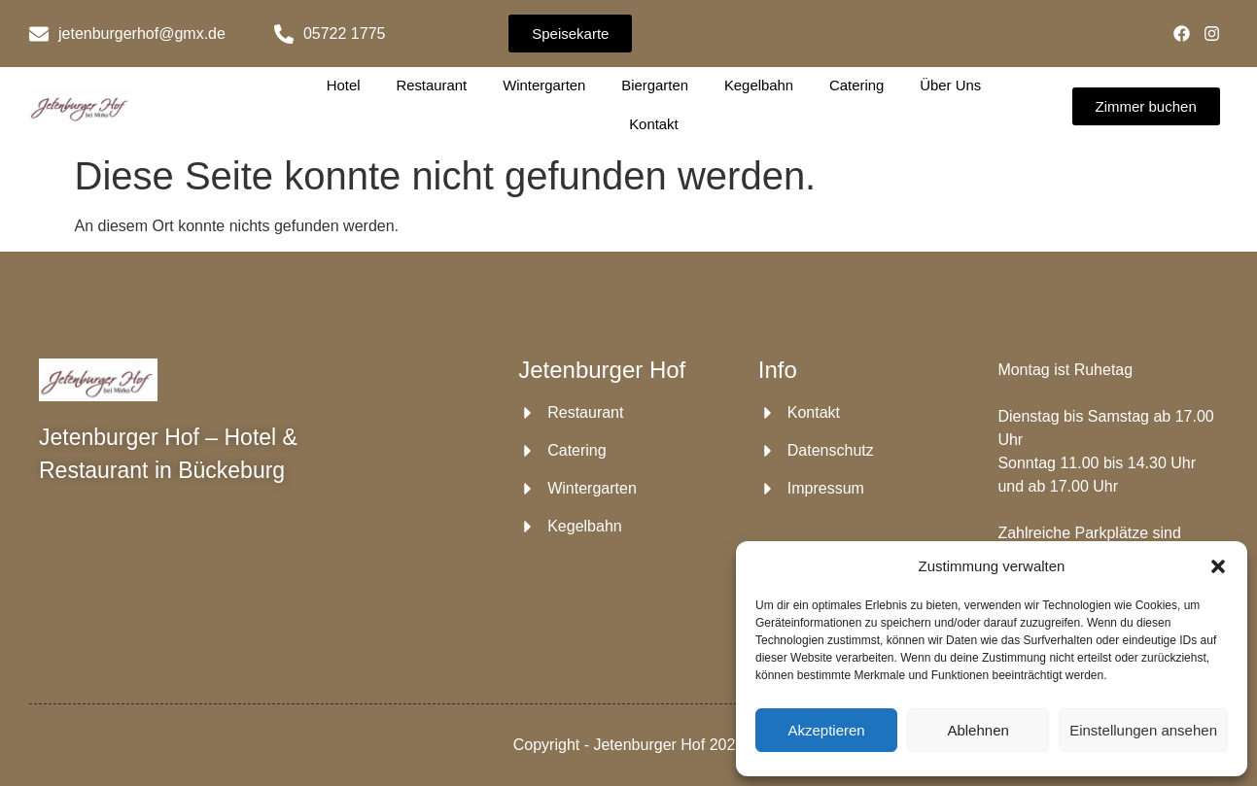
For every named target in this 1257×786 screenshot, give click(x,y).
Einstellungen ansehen (1143, 730)
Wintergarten (544, 85)
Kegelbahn (758, 85)
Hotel (345, 85)
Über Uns (949, 85)
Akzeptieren (825, 730)
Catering (856, 85)
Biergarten (654, 85)
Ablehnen (977, 730)
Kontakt (654, 124)
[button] (1218, 566)
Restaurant (432, 85)
